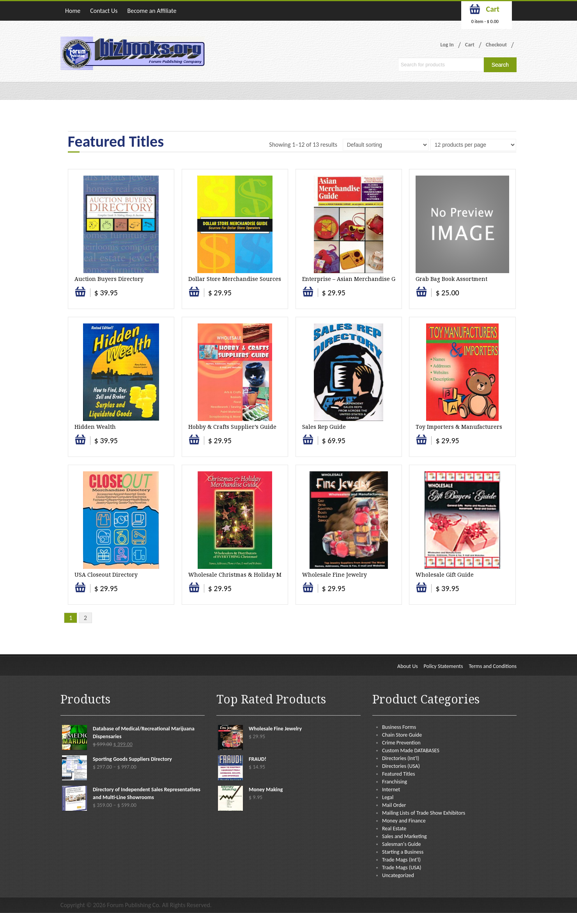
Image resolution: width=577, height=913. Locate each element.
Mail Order (394, 805)
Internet (391, 789)
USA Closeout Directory (106, 575)
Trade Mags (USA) (401, 867)
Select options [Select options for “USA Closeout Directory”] (80, 591)
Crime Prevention (401, 742)
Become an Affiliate (151, 10)
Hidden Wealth (95, 427)
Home (72, 10)
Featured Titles (398, 774)
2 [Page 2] (85, 618)
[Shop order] (385, 145)
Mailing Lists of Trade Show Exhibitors (423, 813)
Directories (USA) (401, 766)
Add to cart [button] (308, 295)
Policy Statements (443, 666)
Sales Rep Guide (324, 427)
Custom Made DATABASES (410, 750)
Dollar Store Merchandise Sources (234, 279)
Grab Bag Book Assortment (451, 279)
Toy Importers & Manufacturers (459, 427)
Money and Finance (404, 820)
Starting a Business (402, 852)
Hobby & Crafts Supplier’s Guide (232, 427)
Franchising (394, 781)
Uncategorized (398, 875)
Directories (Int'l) (400, 758)
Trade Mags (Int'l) (401, 859)
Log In (447, 44)
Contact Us (103, 10)
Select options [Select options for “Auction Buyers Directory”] (80, 295)
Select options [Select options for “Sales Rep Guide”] (308, 443)
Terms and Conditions (493, 666)
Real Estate (394, 828)
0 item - (485, 21)
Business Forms (399, 727)
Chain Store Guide (402, 735)
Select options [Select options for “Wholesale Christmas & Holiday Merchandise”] (194, 591)
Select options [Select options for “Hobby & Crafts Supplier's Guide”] (194, 443)
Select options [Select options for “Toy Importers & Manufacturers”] (421, 443)
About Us (407, 666)
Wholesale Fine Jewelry (334, 575)
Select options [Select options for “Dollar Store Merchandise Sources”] (194, 295)
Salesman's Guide (401, 844)
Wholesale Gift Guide (445, 575)
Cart (469, 44)
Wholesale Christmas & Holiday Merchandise (250, 575)
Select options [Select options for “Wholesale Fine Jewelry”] (308, 591)
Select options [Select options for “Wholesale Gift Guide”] (421, 591)
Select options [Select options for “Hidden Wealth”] (80, 443)
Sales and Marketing (404, 836)
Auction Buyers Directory (108, 279)
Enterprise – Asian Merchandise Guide (355, 279)
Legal (387, 797)
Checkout (496, 44)
